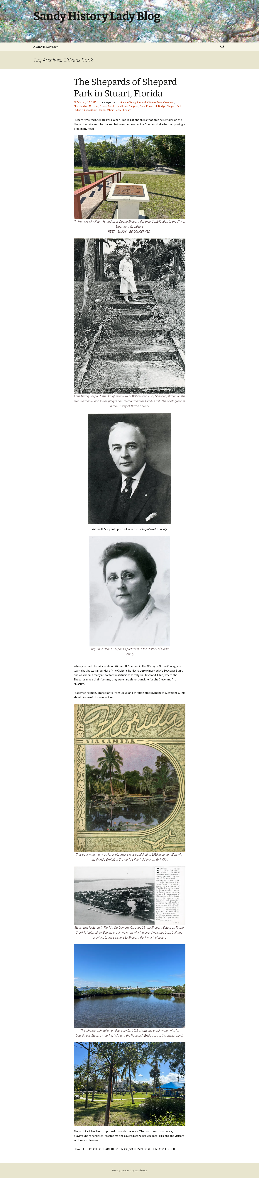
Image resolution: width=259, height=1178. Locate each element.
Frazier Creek (107, 106)
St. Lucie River (81, 110)
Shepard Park (174, 106)
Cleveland (168, 102)
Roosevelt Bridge (156, 106)
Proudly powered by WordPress (129, 1170)
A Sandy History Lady (45, 46)
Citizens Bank (154, 102)
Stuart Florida (97, 110)
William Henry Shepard (119, 110)
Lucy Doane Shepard (127, 106)
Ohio (142, 106)
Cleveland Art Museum (86, 106)
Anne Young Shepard (134, 102)
